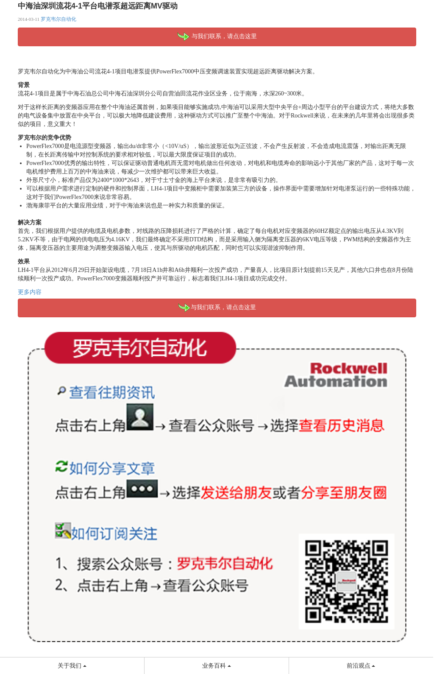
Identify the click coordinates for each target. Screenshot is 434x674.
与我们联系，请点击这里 (217, 37)
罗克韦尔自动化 (58, 19)
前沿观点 (361, 666)
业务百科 (216, 666)
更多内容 (30, 292)
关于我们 (72, 666)
